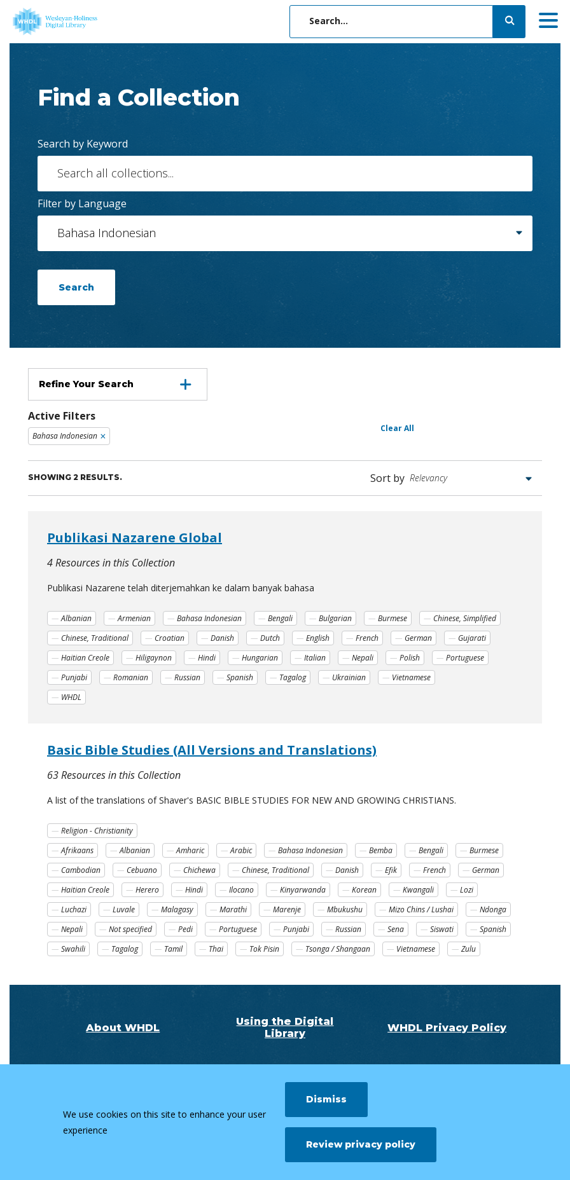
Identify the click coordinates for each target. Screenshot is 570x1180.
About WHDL (123, 1028)
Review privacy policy (360, 1144)
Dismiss (326, 1099)
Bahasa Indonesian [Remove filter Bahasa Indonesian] (64, 435)
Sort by (387, 478)
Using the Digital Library (284, 1027)
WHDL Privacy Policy (446, 1028)
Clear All (397, 428)
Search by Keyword (83, 144)
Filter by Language (82, 203)
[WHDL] (105, 21)
